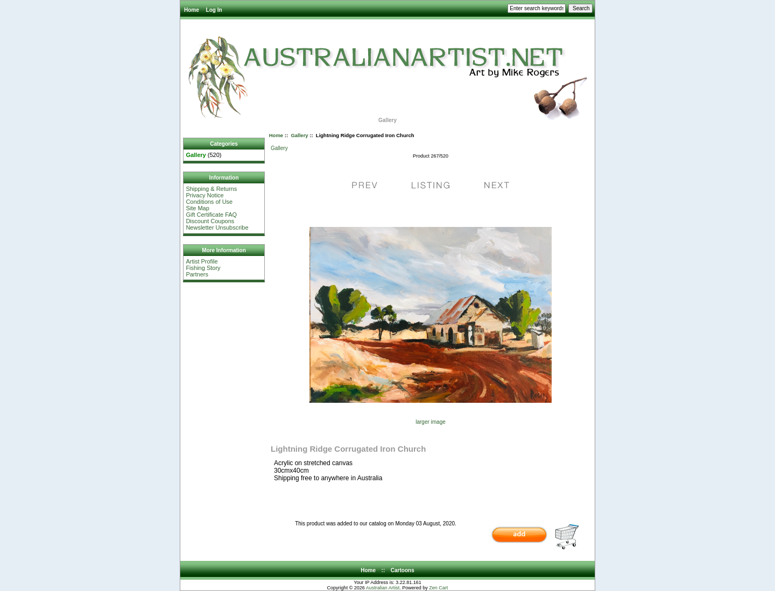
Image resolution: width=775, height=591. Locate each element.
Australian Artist (383, 587)
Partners (197, 274)
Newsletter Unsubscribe (217, 227)
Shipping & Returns (211, 189)
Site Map (197, 208)
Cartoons (402, 570)
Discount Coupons (210, 221)
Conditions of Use (209, 201)
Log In (214, 10)
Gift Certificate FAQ (211, 214)
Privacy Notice (204, 195)
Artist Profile (201, 261)
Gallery (299, 135)
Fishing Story (203, 268)
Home (191, 10)
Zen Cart (438, 587)
